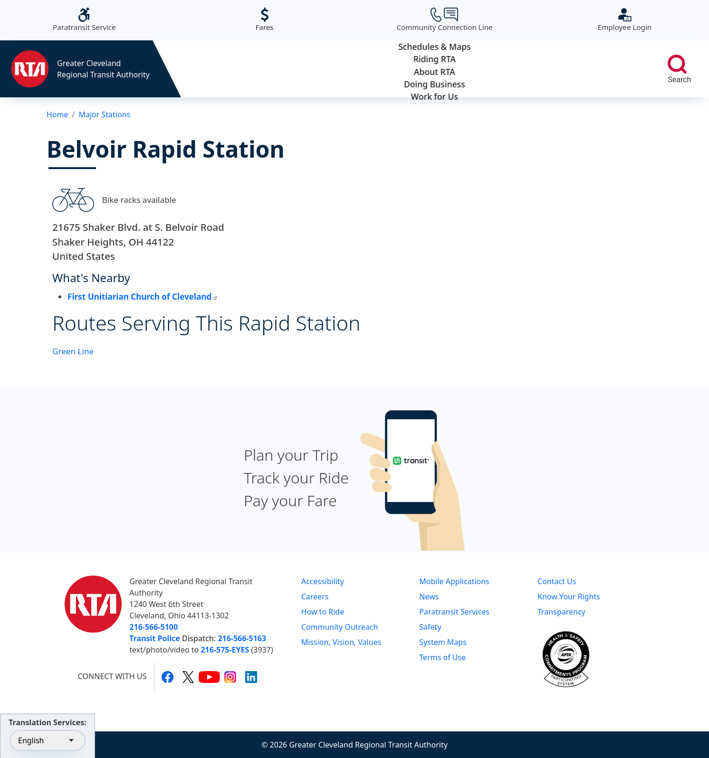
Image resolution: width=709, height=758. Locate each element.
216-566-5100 (153, 627)
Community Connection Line (444, 20)
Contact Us (556, 581)
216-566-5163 (242, 638)
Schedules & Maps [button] (227, 69)
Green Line (73, 351)
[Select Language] (48, 740)
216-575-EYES (225, 649)
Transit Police (154, 638)
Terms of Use (442, 657)
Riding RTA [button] (320, 69)
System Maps (443, 642)
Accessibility (322, 581)
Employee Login (625, 20)
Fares (264, 20)
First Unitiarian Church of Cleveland (142, 296)
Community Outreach (339, 627)
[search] (677, 64)
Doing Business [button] (506, 69)
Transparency (561, 611)
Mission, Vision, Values (341, 642)
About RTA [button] (413, 69)
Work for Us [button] (599, 69)
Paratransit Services (454, 611)
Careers (315, 596)
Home (57, 114)
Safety (430, 627)
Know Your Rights (568, 596)
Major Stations (104, 114)
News (429, 596)
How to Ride (323, 611)
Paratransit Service (84, 20)
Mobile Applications (454, 581)
